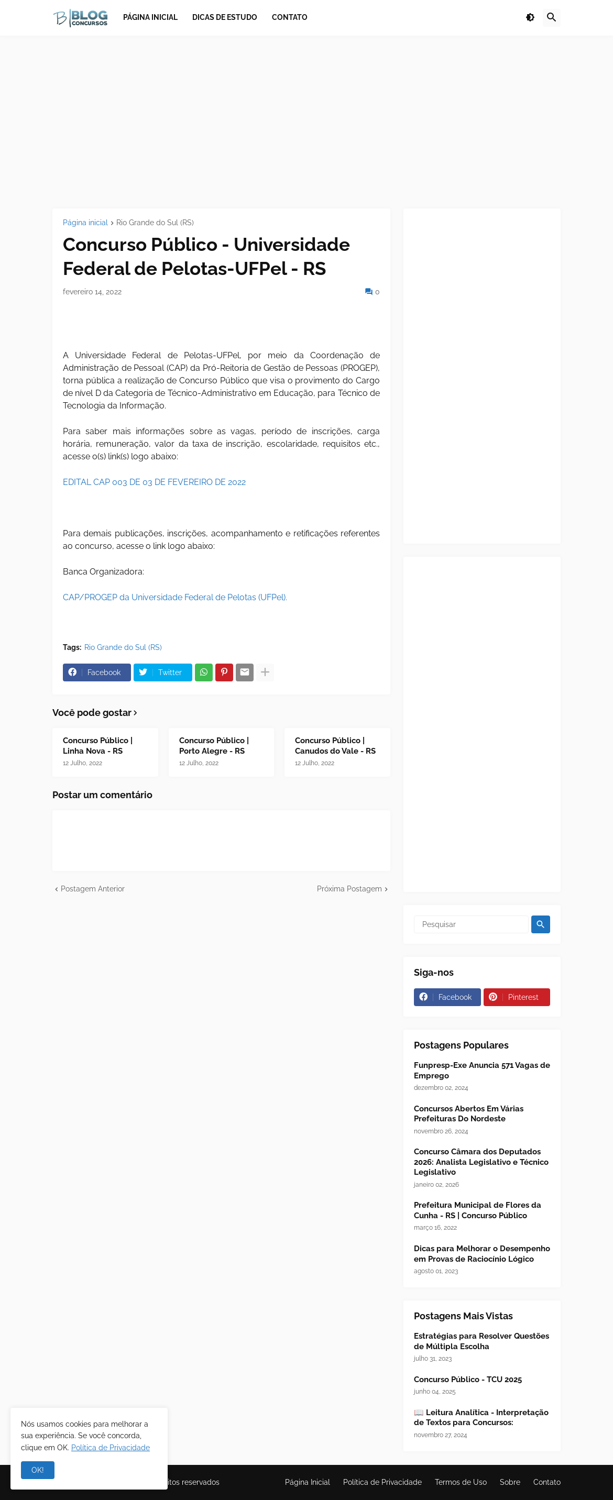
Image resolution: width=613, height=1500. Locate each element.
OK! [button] (37, 1470)
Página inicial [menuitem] (150, 17)
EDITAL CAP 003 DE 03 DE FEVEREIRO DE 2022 (154, 482)
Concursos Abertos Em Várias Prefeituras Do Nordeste (468, 1114)
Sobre (510, 1482)
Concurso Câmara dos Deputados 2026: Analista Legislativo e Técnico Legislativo (481, 1162)
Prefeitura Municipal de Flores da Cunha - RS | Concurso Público (477, 1210)
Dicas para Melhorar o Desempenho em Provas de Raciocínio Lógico (482, 1254)
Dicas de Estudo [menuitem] (224, 17)
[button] (530, 18)
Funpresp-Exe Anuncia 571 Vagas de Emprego (482, 1070)
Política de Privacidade (382, 1482)
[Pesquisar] (471, 924)
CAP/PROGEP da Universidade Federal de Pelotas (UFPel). (175, 597)
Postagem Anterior (93, 889)
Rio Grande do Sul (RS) (155, 223)
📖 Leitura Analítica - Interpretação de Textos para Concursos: (481, 1418)
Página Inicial (307, 1482)
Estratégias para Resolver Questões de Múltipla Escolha (481, 1341)
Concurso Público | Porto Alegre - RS (214, 746)
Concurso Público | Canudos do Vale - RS (335, 746)
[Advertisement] (306, 122)
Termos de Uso (461, 1482)
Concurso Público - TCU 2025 (468, 1379)
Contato (547, 1482)
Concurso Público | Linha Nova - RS (98, 746)
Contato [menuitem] (290, 17)
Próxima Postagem (349, 889)
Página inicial (85, 223)
